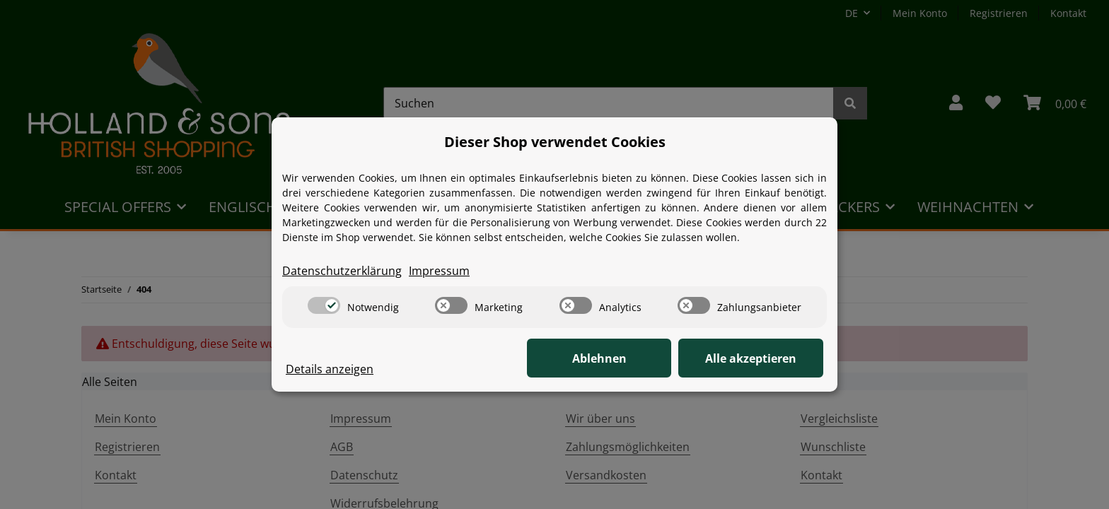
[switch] (324, 305)
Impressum (439, 271)
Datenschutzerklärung (342, 271)
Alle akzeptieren (753, 358)
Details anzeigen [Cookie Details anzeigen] (329, 369)
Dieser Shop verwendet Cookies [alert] (555, 141)
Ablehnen (604, 358)
